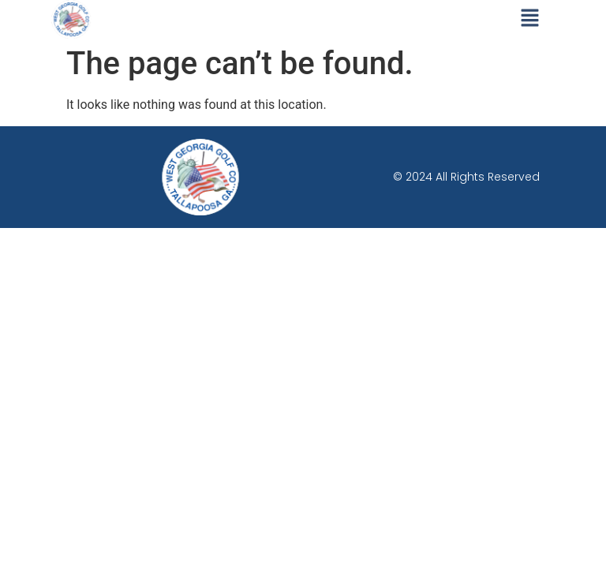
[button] (530, 19)
